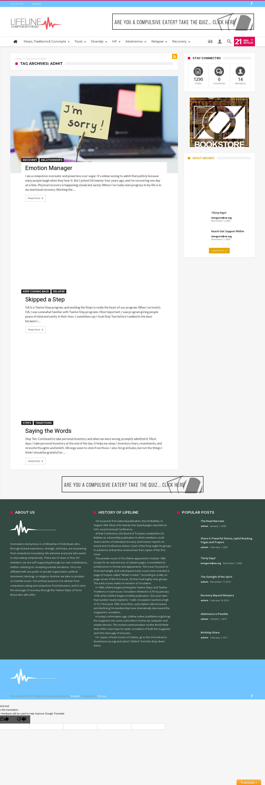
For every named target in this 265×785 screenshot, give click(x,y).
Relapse (59, 291)
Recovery (30, 160)
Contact (36, 3)
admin (204, 526)
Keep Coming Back (36, 291)
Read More (36, 198)
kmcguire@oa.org (221, 217)
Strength (75, 696)
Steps (27, 422)
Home (18, 58)
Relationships (51, 160)
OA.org (101, 696)
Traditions (43, 422)
